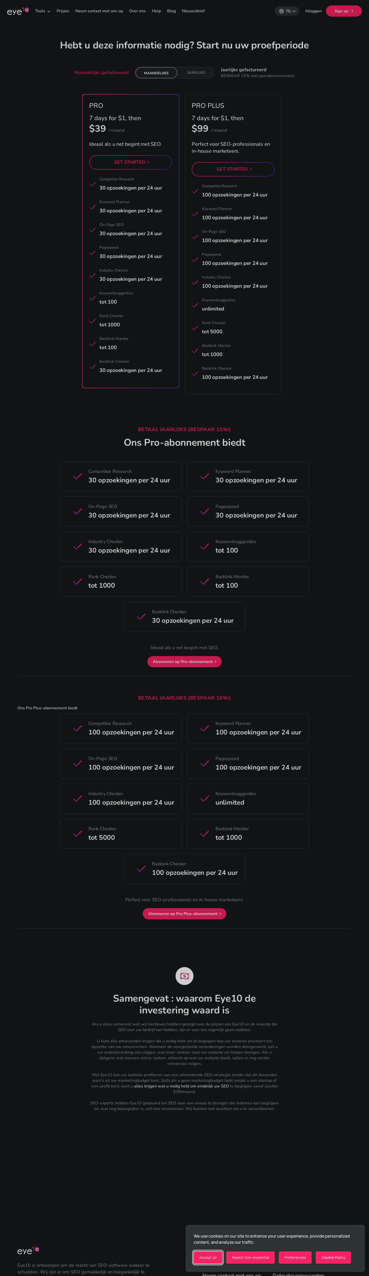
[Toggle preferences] (295, 1257)
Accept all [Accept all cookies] (208, 1257)
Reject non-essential (250, 1257)
